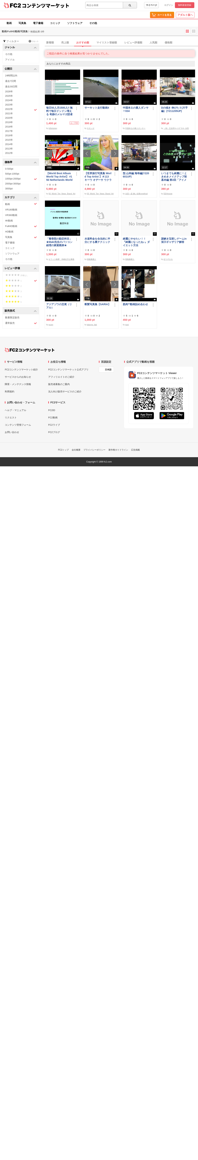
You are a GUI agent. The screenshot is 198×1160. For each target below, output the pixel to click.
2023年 (9, 104)
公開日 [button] (21, 69)
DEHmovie (168, 194)
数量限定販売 (12, 317)
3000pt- (9, 188)
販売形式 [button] (21, 311)
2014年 (9, 144)
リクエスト (11, 417)
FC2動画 (53, 417)
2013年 (9, 148)
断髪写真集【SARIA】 (98, 304)
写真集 (22, 23)
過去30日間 (11, 86)
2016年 (9, 135)
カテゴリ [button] (21, 197)
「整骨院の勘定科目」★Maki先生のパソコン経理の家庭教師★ (59, 242)
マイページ (151, 5)
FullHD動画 (21, 226)
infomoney (53, 128)
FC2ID (51, 410)
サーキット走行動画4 (97, 107)
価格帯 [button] (21, 162)
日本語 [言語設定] (108, 369)
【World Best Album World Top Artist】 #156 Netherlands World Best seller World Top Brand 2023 (59, 177)
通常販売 (21, 323)
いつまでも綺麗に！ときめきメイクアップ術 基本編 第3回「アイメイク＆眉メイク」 (174, 177)
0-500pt (9, 168)
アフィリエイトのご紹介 (61, 376)
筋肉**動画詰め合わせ (135, 304)
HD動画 (9, 231)
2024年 (9, 100)
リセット (34, 41)
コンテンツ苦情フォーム (18, 424)
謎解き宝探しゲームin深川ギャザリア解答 (173, 240)
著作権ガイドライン (118, 450)
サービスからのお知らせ (18, 376)
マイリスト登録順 (106, 42)
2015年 (9, 139)
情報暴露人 (91, 259)
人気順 (153, 42)
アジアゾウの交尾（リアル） (59, 306)
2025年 (9, 96)
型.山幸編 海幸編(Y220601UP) (136, 175)
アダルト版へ (185, 14)
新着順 (50, 42)
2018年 (9, 126)
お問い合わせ (12, 432)
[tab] (121, 42)
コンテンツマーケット (45, 5)
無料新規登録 (184, 5)
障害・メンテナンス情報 (18, 384)
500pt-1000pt (12, 173)
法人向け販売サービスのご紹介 (65, 391)
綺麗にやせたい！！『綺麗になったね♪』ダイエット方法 (136, 242)
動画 (9, 23)
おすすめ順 (82, 42)
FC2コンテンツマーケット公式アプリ (68, 369)
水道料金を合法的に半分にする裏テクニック (97, 240)
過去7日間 (10, 81)
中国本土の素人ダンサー (135, 128)
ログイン (168, 5)
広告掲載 (135, 450)
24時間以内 (11, 75)
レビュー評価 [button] (21, 268)
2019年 (9, 122)
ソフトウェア (74, 23)
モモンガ (90, 128)
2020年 (9, 117)
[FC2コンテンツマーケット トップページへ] (29, 349)
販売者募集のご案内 (59, 384)
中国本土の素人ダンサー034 (135, 109)
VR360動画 (11, 215)
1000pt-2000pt (21, 179)
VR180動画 (11, 209)
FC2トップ (63, 450)
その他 (93, 23)
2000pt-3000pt (13, 183)
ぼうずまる (168, 259)
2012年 (9, 153)
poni (127, 325)
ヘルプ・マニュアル (15, 410)
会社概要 (76, 450)
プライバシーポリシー (94, 450)
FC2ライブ (54, 424)
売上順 (65, 42)
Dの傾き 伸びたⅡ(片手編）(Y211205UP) (174, 109)
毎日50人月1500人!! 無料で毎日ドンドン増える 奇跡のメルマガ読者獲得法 (59, 111)
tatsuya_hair (92, 325)
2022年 (21, 109)
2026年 (9, 91)
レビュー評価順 (133, 42)
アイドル (10, 59)
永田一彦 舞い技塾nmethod (136, 194)
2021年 (9, 113)
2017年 (9, 131)
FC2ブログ (54, 432)
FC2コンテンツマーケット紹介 (21, 369)
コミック (55, 23)
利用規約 (9, 391)
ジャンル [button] (21, 47)
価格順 (168, 42)
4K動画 (9, 220)
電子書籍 (38, 23)
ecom (51, 325)
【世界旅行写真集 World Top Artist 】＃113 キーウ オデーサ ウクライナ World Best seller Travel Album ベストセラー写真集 (98, 177)
